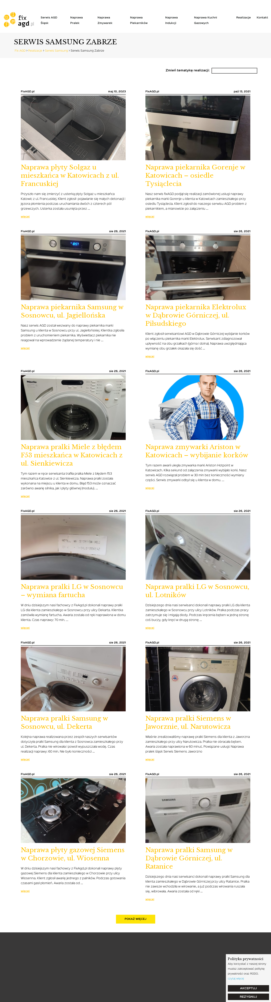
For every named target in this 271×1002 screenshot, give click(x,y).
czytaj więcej (236, 978)
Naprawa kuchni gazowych (205, 20)
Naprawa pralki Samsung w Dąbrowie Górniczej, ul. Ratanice (189, 858)
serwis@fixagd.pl (55, 4)
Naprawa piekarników (139, 20)
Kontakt (262, 17)
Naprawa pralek (76, 20)
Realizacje (243, 17)
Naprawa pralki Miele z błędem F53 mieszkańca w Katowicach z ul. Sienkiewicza (72, 455)
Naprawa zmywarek (105, 20)
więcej (25, 217)
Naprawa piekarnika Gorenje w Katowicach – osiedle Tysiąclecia (195, 175)
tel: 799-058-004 (18, 4)
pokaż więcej (135, 919)
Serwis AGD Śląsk (49, 20)
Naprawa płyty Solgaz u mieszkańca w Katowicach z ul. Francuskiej (70, 175)
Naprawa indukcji (171, 20)
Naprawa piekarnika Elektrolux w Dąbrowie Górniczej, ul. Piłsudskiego (195, 315)
